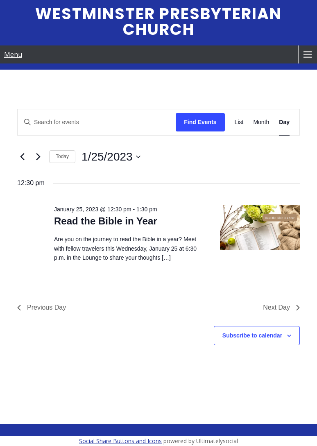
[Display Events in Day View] (284, 122)
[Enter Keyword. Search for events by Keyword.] (97, 122)
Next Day (281, 307)
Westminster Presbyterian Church (158, 21)
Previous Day (41, 307)
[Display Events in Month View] (261, 122)
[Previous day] (22, 157)
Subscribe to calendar (252, 335)
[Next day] (38, 157)
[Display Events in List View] (239, 122)
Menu (13, 54)
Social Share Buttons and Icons (120, 441)
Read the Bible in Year (105, 220)
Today (62, 156)
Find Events (200, 122)
